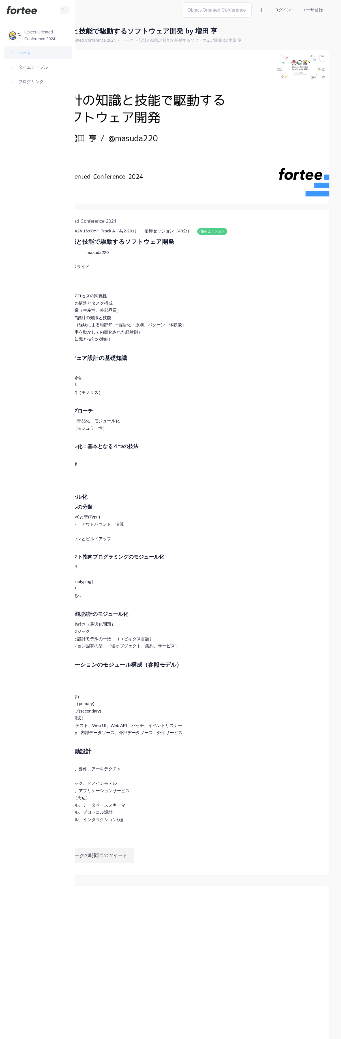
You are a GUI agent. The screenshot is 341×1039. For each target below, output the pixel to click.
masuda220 (147, 226)
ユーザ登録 (312, 9)
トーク (177, 40)
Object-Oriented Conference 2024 (135, 40)
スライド (131, 240)
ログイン (282, 9)
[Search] (217, 9)
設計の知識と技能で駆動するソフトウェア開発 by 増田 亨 (240, 40)
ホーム (94, 40)
